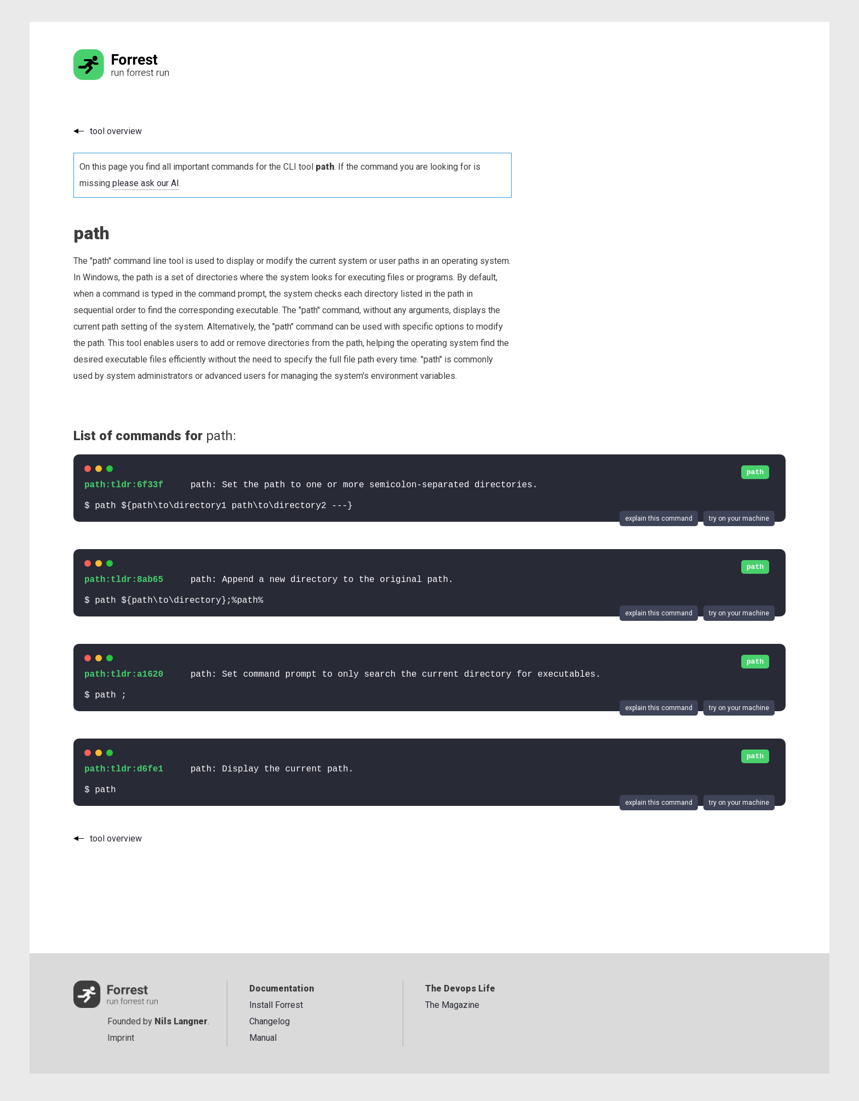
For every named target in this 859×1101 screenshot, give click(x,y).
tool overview (116, 131)
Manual (263, 1038)
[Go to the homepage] (141, 77)
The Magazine (452, 1005)
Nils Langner (181, 1021)
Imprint (120, 1038)
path (755, 472)
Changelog (269, 1021)
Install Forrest (276, 1005)
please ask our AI (145, 183)
